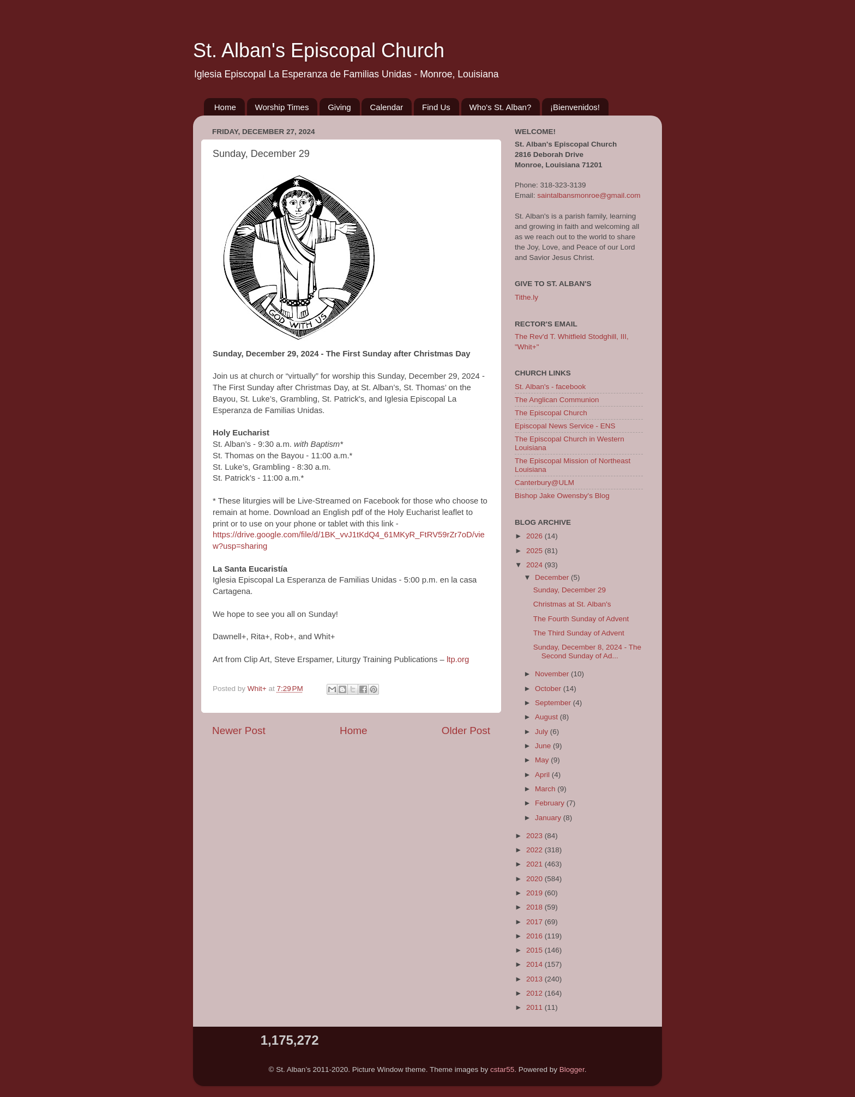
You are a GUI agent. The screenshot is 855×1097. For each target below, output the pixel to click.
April (543, 775)
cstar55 (502, 1069)
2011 (535, 1007)
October (549, 688)
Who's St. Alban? (500, 107)
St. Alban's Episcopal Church (318, 50)
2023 (535, 836)
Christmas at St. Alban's (572, 604)
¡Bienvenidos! (575, 107)
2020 (535, 879)
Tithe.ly (526, 297)
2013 (535, 979)
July (542, 732)
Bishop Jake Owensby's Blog (562, 496)
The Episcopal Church (551, 413)
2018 (535, 907)
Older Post (466, 730)
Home (225, 107)
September (554, 703)
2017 (535, 922)
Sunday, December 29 (569, 590)
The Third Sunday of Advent (578, 633)
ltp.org (458, 659)
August (547, 717)
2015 (535, 950)
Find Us (436, 107)
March (546, 789)
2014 (535, 964)
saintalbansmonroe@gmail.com (588, 195)
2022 (535, 850)
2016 (535, 936)
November (553, 674)
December (553, 577)
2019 (535, 893)
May (543, 760)
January (549, 818)
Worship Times (282, 107)
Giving (339, 107)
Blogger (572, 1069)
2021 (535, 864)
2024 (535, 565)
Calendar (386, 107)
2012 (535, 993)
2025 (535, 551)
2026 (535, 536)
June (544, 746)
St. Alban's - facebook (550, 387)
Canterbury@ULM (544, 482)
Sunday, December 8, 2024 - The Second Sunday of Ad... (587, 651)
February (551, 803)
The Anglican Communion (557, 400)
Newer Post (239, 730)
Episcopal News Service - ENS (565, 426)
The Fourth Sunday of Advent (581, 619)
